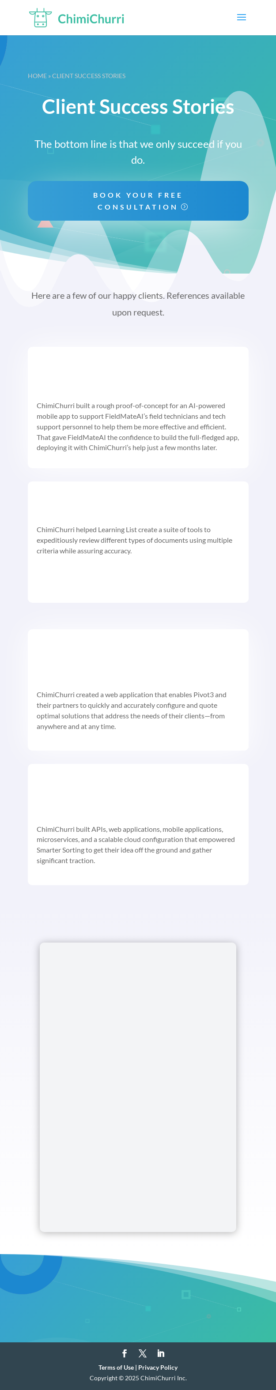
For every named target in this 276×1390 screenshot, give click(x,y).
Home (37, 75)
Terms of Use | (118, 1367)
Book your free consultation (138, 201)
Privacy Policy (158, 1367)
